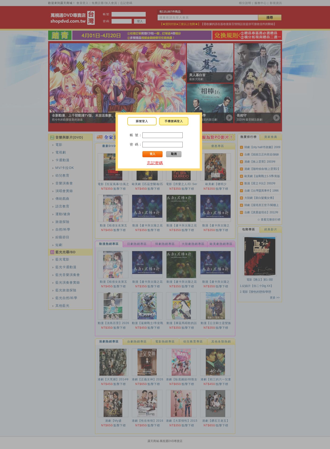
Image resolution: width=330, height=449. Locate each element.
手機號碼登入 (174, 121)
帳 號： (136, 135)
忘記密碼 (155, 163)
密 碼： (136, 144)
